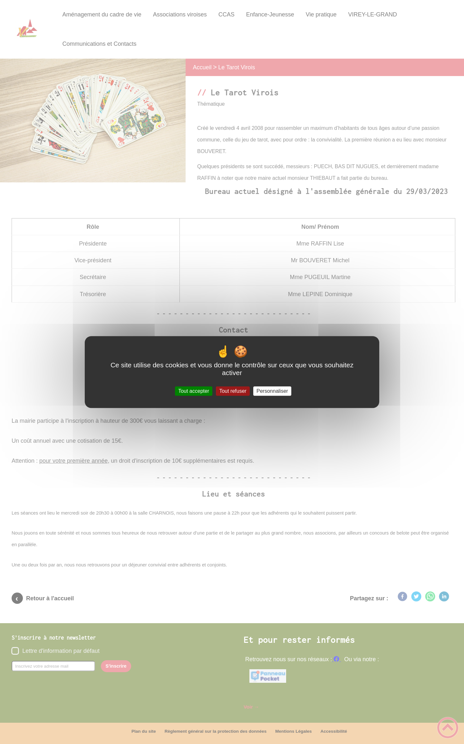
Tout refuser (232, 391)
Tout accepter (193, 391)
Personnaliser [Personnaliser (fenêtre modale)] (272, 391)
